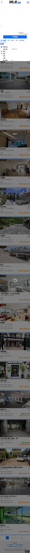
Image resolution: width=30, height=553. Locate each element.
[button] (28, 2)
